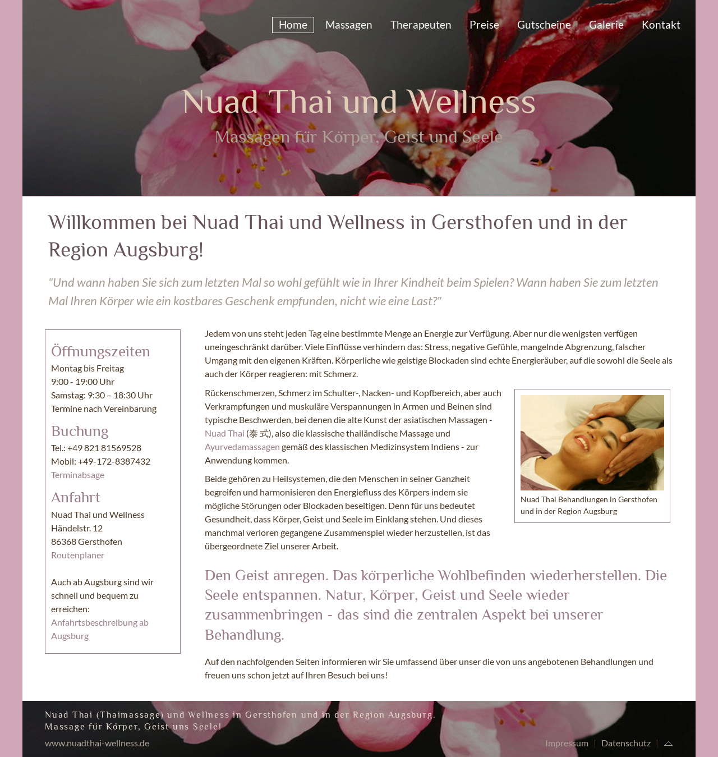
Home (293, 24)
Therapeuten (421, 24)
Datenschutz (626, 742)
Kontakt (661, 24)
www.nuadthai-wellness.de (97, 742)
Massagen (348, 24)
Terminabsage (77, 474)
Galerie (606, 24)
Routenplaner (77, 554)
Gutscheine (544, 24)
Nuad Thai (225, 433)
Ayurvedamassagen (242, 446)
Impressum (566, 742)
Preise (484, 24)
